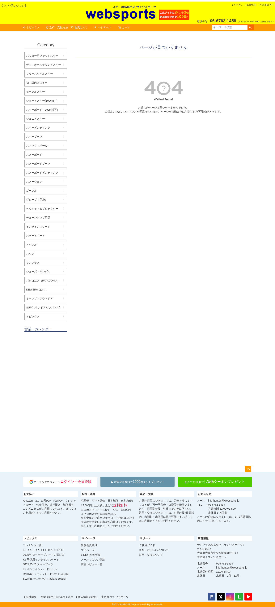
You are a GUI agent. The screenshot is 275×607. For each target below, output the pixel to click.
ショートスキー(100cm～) (41, 100)
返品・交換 (146, 494)
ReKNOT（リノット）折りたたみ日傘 (46, 573)
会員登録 (251, 5)
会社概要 (31, 596)
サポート (145, 538)
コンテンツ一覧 (32, 545)
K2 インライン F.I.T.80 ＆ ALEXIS (43, 550)
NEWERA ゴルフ (36, 289)
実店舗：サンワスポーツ (211, 556)
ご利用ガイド (266, 5)
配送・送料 (88, 494)
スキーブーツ (34, 136)
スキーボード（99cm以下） (42, 109)
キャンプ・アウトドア (39, 298)
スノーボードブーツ (38, 163)
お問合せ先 (204, 494)
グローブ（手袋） (37, 199)
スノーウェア (34, 181)
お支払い (29, 494)
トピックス (31, 27)
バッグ (30, 253)
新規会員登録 (89, 545)
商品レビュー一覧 (91, 564)
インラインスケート (38, 226)
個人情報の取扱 (87, 596)
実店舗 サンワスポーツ (115, 596)
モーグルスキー (35, 91)
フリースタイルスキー (39, 73)
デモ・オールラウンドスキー (43, 64)
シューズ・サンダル (38, 271)
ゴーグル (31, 190)
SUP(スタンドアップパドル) (43, 307)
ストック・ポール (37, 145)
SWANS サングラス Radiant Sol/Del (44, 578)
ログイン (238, 5)
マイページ (102, 27)
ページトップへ (248, 469)
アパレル (31, 244)
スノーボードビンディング (42, 172)
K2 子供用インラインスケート (41, 559)
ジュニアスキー (35, 118)
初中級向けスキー (37, 82)
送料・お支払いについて (153, 550)
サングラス (33, 262)
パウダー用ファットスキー (42, 55)
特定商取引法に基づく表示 (57, 596)
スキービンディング (38, 127)
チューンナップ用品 (38, 217)
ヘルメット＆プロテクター (42, 208)
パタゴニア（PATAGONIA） (43, 280)
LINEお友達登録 (90, 554)
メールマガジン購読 (93, 559)
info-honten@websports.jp (223, 500)
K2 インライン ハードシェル (40, 569)
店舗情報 (203, 538)
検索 (250, 27)
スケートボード (35, 235)
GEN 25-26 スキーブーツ (38, 564)
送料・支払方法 (57, 27)
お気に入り (79, 27)
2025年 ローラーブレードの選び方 (43, 554)
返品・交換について (151, 554)
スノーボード (34, 154)
